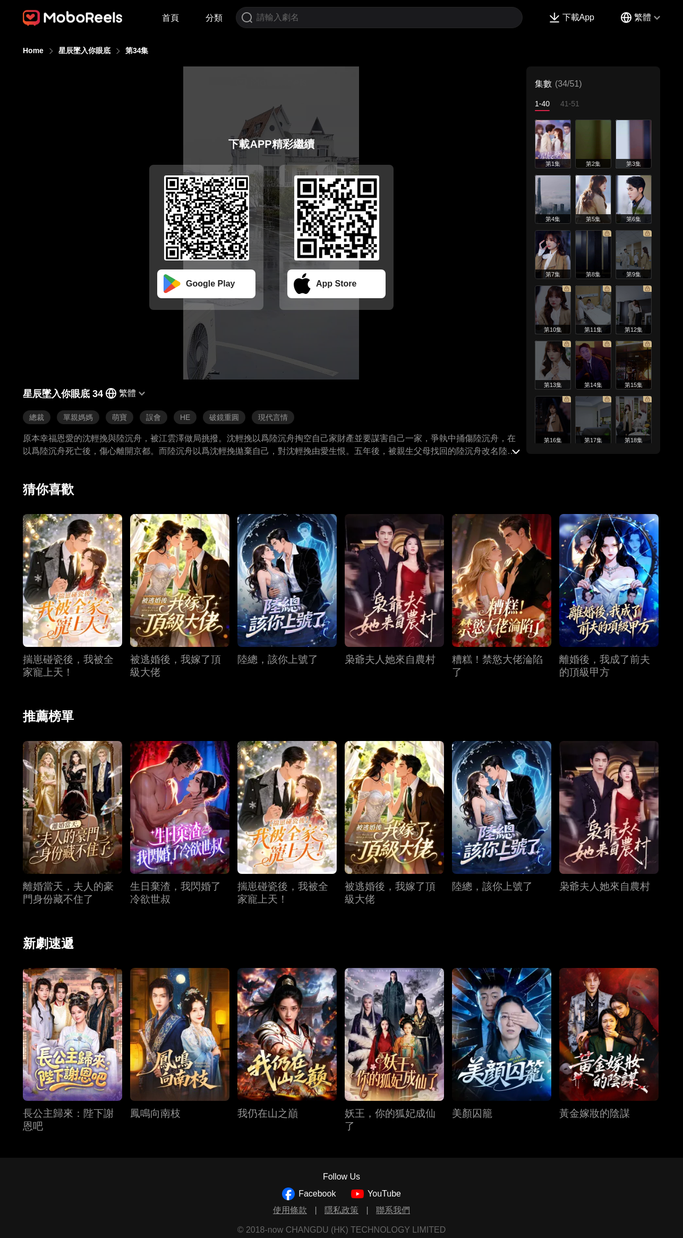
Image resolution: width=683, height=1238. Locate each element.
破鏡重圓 (224, 417)
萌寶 (119, 417)
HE (185, 417)
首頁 (170, 17)
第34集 (137, 50)
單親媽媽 (78, 417)
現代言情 (273, 417)
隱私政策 (341, 1210)
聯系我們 (393, 1210)
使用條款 (290, 1210)
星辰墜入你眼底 (84, 50)
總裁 (36, 417)
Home (33, 50)
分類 (214, 17)
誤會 (153, 417)
